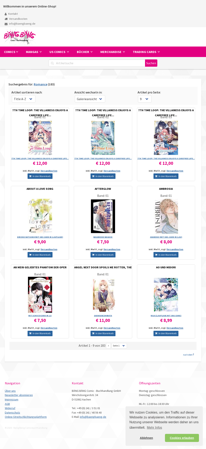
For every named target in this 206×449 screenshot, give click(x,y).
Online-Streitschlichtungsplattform (26, 417)
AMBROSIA (166, 189)
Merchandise (111, 52)
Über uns (10, 391)
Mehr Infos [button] (154, 427)
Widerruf (10, 408)
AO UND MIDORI (166, 267)
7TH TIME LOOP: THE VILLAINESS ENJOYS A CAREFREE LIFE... (40, 158)
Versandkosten (16, 19)
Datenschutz (12, 412)
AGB (7, 404)
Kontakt (11, 14)
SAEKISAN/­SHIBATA (103, 315)
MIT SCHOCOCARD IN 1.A (40, 315)
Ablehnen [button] (146, 438)
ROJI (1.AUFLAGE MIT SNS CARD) (166, 315)
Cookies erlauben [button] (182, 438)
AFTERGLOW (103, 189)
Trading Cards (145, 52)
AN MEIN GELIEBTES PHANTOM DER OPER (40, 267)
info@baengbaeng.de (20, 23)
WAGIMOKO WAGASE (102, 237)
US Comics (57, 52)
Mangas (32, 52)
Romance (40, 84)
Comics (9, 52)
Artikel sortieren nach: (26, 92)
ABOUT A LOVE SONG (40, 189)
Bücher (83, 52)
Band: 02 (103, 117)
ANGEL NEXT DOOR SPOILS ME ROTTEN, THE (103, 267)
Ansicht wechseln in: (88, 92)
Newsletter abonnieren (19, 395)
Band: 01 (40, 117)
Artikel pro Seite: (149, 92)
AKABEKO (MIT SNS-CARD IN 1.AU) (166, 237)
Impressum (11, 399)
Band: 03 (166, 117)
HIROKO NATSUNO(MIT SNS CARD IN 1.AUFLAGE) (40, 237)
